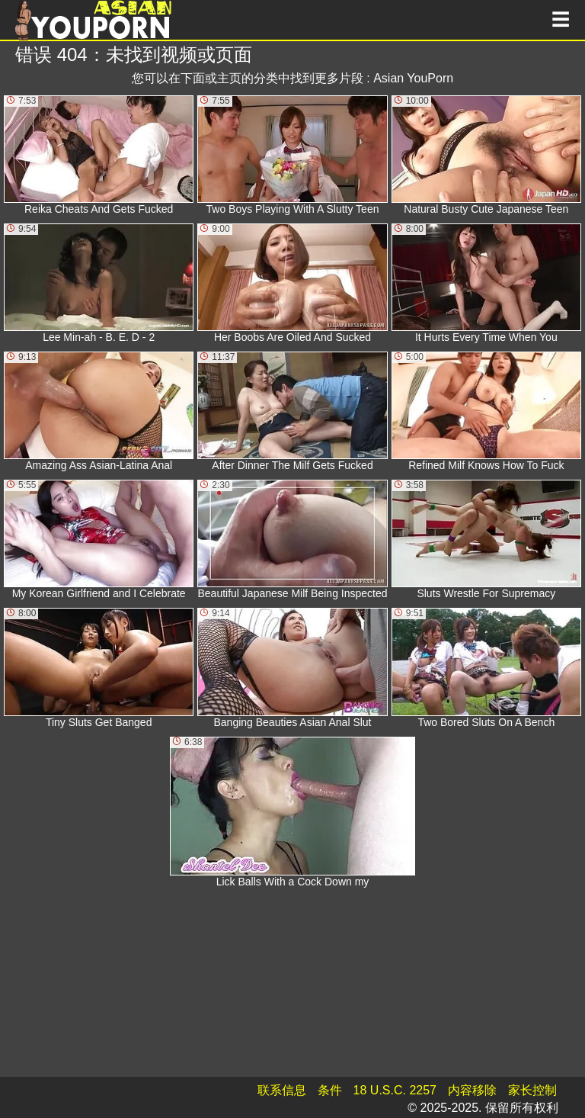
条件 (330, 1090)
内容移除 (472, 1090)
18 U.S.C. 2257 (394, 1090)
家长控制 (532, 1090)
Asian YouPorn (413, 78)
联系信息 (281, 1090)
